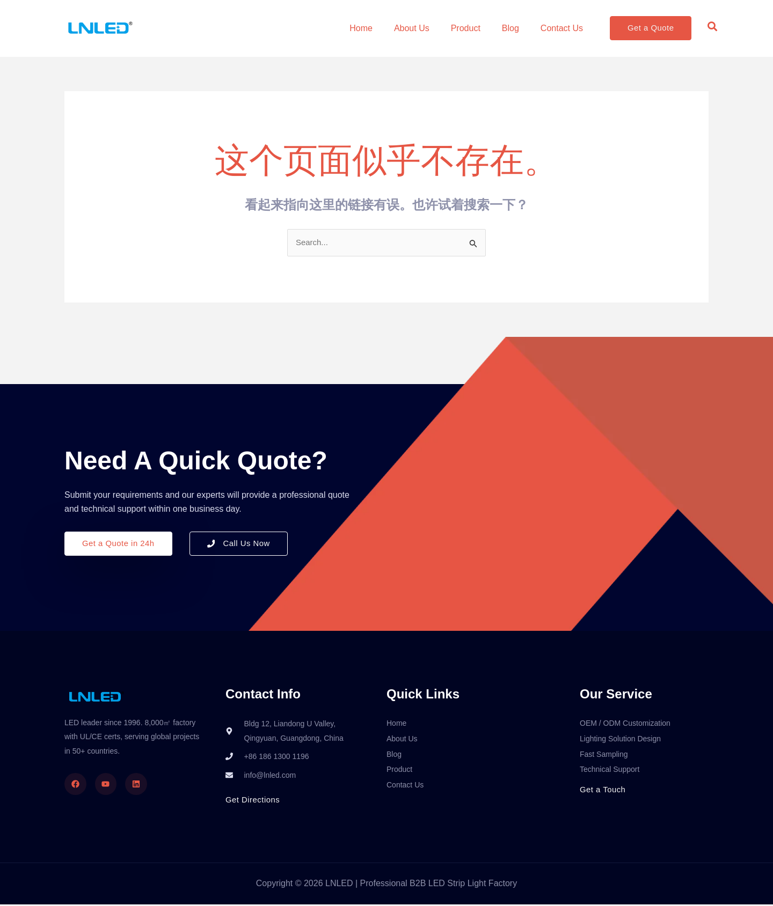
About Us (411, 28)
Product (465, 28)
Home (361, 28)
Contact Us (562, 28)
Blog (510, 28)
